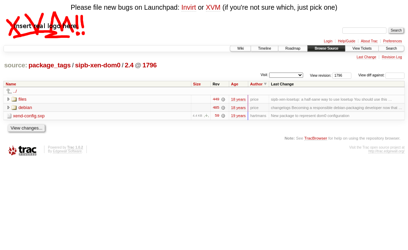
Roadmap (292, 48)
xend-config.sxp (29, 115)
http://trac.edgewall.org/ (386, 151)
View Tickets (362, 48)
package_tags (49, 65)
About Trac (369, 41)
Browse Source (326, 48)
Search (391, 48)
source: (15, 65)
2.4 (129, 65)
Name (11, 84)
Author (256, 84)
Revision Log (392, 57)
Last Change (366, 57)
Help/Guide (346, 41)
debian (25, 107)
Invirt (188, 7)
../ (15, 91)
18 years (238, 99)
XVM (213, 7)
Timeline (264, 48)
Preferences (392, 41)
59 (217, 116)
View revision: (321, 75)
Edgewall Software (67, 151)
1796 (149, 65)
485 (216, 107)
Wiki (240, 48)
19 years (238, 116)
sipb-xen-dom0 (97, 65)
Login (328, 41)
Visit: (264, 75)
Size (197, 84)
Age (234, 84)
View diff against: (381, 75)
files (22, 99)
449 (216, 99)
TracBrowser (315, 138)
